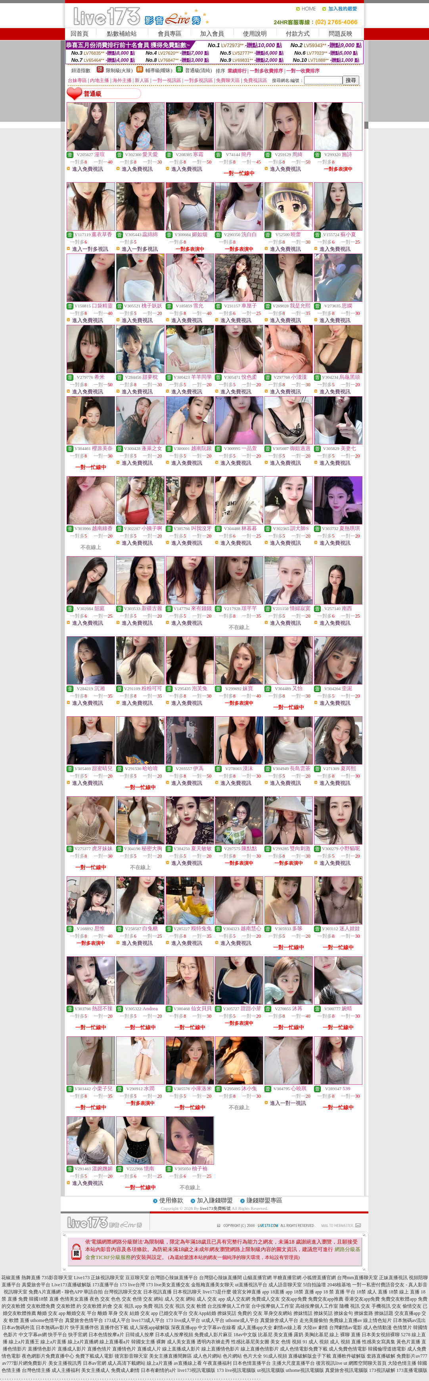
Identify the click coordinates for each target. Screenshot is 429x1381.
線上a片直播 (53, 1342)
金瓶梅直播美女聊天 (212, 1285)
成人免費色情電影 (348, 1349)
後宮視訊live (329, 1363)
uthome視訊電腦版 (305, 1370)
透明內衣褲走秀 (213, 1342)
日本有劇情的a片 (158, 1370)
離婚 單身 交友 (113, 1313)
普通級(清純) (198, 70)
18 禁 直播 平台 (339, 1292)
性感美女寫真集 (378, 1342)
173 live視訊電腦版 (236, 1370)
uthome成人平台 (242, 1320)
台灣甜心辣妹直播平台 (174, 1277)
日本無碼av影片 (52, 1327)
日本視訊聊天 (187, 1292)
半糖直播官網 (287, 1277)
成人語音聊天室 (285, 1285)
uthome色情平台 (47, 1320)
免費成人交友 (265, 1299)
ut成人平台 (213, 1320)
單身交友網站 (278, 1313)
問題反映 (340, 34)
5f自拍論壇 (314, 1285)
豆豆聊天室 (137, 1277)
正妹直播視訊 (393, 1277)
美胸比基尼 (316, 1334)
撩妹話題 (383, 1313)
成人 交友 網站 (180, 1299)
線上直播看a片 (115, 1342)
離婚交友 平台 (81, 1313)
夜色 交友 (100, 1299)
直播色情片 (99, 1349)
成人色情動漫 (377, 1327)
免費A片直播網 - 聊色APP (55, 1292)
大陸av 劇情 (315, 1327)
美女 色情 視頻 (285, 1342)
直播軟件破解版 (349, 1356)
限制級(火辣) (119, 70)
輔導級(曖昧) (159, 70)
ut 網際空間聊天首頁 (364, 1363)
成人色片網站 (207, 1356)
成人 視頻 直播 (345, 1342)
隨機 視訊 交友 (354, 1306)
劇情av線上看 (288, 1327)
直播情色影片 (42, 1349)
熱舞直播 (30, 1277)
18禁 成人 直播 (371, 1292)
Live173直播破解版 (71, 1285)
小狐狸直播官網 (319, 1277)
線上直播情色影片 (220, 1349)
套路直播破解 (381, 1356)
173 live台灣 (132, 1285)
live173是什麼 (217, 1292)
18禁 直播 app (308, 1292)
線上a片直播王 (24, 1342)
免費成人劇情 (125, 1370)
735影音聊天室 (57, 1277)
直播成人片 (149, 1349)
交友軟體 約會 (97, 1306)
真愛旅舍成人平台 (279, 1320)
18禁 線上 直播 (404, 1292)
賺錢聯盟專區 (264, 1200)
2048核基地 (339, 1285)
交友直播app (407, 1313)
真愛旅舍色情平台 (84, 1320)
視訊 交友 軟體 (190, 1306)
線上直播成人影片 (181, 1349)
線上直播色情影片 (260, 1349)
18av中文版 (245, 1334)
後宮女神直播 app (250, 1292)
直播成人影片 (71, 1349)
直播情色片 (124, 1349)
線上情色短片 (377, 1320)
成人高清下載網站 (126, 1363)
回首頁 (79, 34)
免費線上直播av (345, 1320)
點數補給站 (122, 34)
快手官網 (77, 1334)
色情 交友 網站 (147, 1299)
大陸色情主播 (402, 1363)
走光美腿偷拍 (313, 1320)
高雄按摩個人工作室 (316, 1306)
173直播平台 (105, 1285)
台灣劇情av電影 (345, 1327)
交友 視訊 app (127, 1306)
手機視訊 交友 (386, 1306)
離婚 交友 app (51, 1313)
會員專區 (170, 34)
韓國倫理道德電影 (387, 1349)
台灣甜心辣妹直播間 (220, 1277)
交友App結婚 (202, 1313)
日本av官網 (94, 1363)
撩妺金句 (343, 1313)
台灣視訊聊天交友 (123, 1292)
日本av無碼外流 (18, 1327)
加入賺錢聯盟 (215, 1200)
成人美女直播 (181, 1342)
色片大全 (252, 1356)
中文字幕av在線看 (217, 1327)
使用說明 (255, 34)
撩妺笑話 (226, 1313)
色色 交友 (121, 1299)
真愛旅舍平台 (36, 1285)
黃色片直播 (408, 1342)
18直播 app (281, 1292)
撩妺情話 (302, 1313)
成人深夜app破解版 (150, 1327)
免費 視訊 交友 (158, 1306)
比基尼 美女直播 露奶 (280, 1334)
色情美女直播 (74, 1299)
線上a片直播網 (83, 1342)
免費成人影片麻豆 (213, 1334)
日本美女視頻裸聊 (381, 1334)
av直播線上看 (188, 1363)
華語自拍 (93, 1292)
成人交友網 (238, 1299)
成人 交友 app (211, 1299)
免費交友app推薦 (325, 1299)
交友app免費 (294, 1299)
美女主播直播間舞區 (170, 1356)
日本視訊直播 (157, 1292)
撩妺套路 (363, 1313)
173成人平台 (117, 1320)
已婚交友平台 (173, 1313)
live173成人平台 (148, 1320)
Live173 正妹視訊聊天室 (99, 1277)
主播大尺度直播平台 (293, 1363)
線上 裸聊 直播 (344, 1334)
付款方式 (298, 34)
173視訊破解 (382, 1370)
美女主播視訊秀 (65, 1363)
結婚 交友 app (144, 1313)
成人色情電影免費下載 (303, 1349)
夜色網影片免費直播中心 (48, 1356)
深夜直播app (184, 1327)
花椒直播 (10, 1277)
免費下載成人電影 (94, 1356)
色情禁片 (402, 1327)
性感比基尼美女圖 (250, 1342)
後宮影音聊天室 (131, 1356)
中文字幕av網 (33, 1334)
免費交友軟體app (398, 1299)
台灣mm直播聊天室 (357, 1277)
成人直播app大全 (254, 1327)
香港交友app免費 (362, 1299)
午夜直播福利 (217, 1363)
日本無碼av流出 (409, 1320)
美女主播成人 (95, 1370)
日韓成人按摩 (139, 1334)
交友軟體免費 (41, 1306)
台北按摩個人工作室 (228, 1306)
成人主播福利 (66, 1370)
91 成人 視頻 (316, 1342)
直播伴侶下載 (114, 1327)
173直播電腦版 (411, 1370)
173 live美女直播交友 (168, 1285)
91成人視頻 (275, 1356)
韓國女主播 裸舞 (148, 1342)
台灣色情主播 (36, 1370)
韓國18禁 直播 (44, 1299)
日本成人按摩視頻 (174, 1334)
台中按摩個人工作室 (272, 1306)
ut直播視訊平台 (251, 1285)
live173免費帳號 (215, 1208)
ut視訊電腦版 (270, 1370)
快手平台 (57, 1334)
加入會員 (212, 34)
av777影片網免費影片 (24, 1363)
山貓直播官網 (257, 1277)
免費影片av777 (411, 1356)
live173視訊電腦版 (196, 1370)
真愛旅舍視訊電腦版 (346, 1370)
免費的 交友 (249, 1313)
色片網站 (232, 1356)
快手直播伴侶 (84, 1327)
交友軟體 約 (68, 1306)
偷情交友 (411, 1306)
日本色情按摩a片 (106, 1334)
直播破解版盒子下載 (309, 1356)
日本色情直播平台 (252, 1363)
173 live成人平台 (183, 1320)
